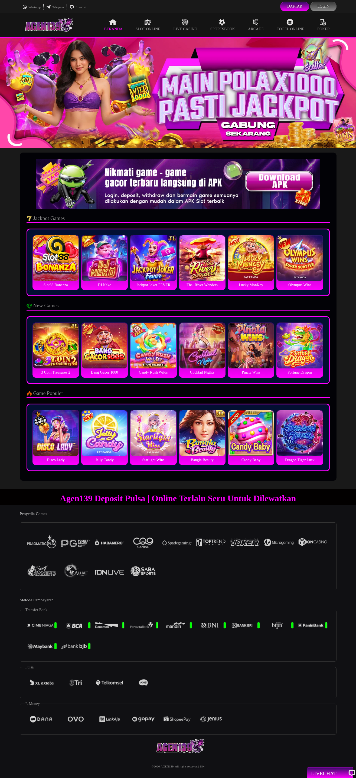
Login (323, 6)
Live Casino (185, 25)
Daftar (294, 6)
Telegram (55, 7)
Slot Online (148, 25)
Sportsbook (222, 25)
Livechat (78, 7)
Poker (323, 25)
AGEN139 (167, 766)
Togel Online (290, 25)
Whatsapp (31, 7)
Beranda (113, 25)
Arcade (256, 25)
